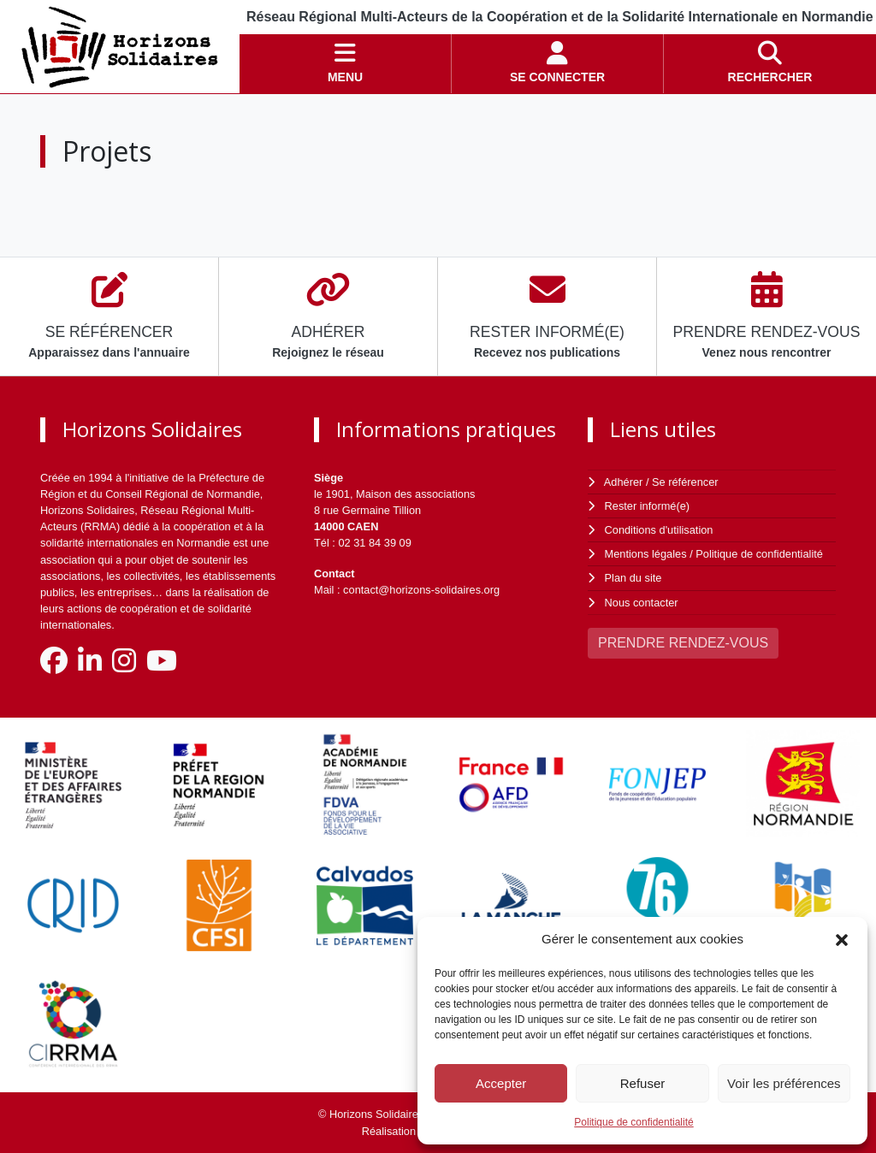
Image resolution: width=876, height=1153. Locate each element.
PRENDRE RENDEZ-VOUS (683, 643)
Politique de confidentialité (633, 1122)
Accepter (501, 1083)
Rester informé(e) (647, 506)
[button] (841, 939)
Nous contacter (641, 602)
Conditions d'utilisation (659, 529)
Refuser (643, 1083)
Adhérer (623, 482)
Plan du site (633, 577)
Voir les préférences (784, 1083)
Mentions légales (646, 553)
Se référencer (685, 482)
